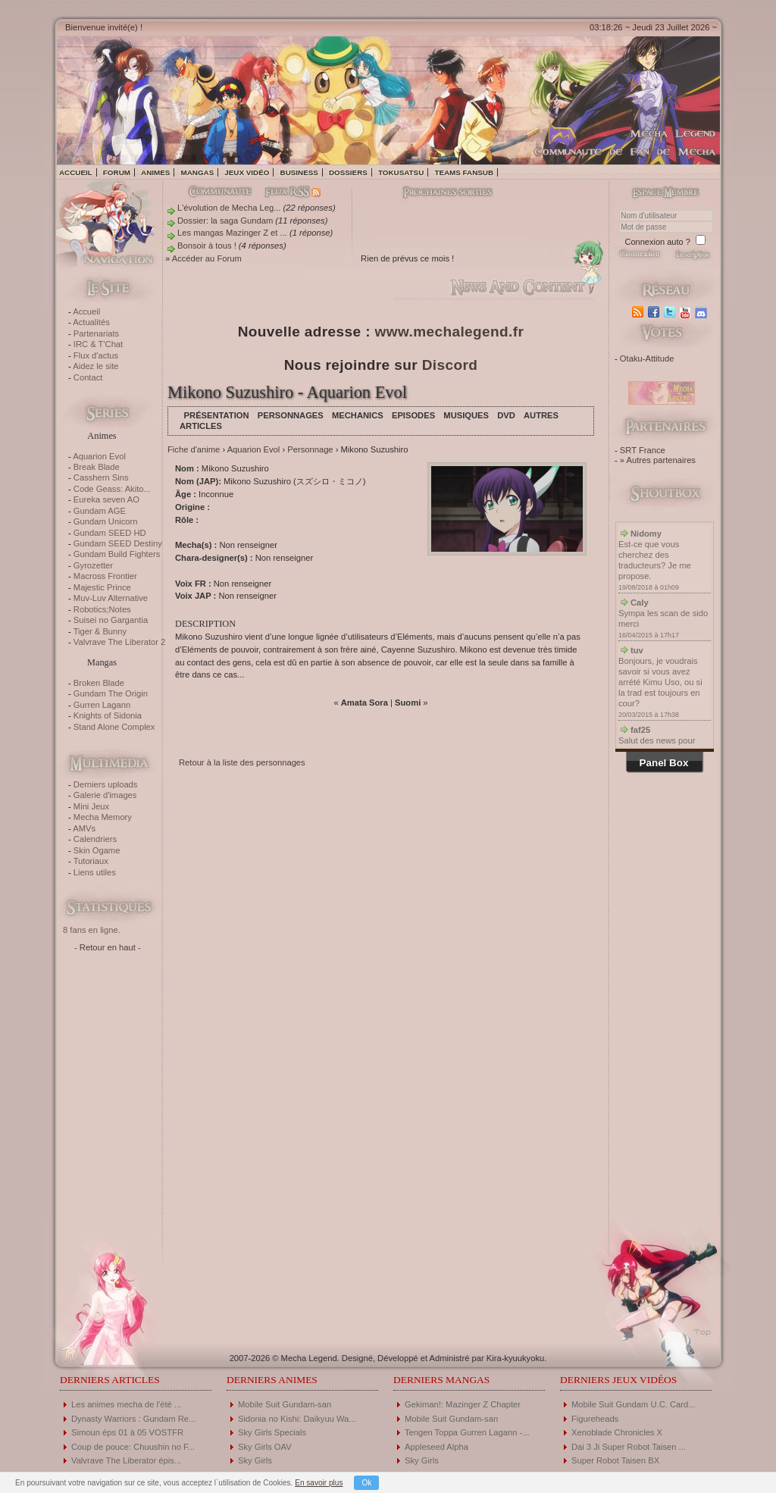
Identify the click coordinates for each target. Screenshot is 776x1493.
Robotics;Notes (102, 609)
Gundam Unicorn (106, 521)
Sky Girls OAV (265, 1446)
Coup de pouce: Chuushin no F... (133, 1446)
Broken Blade (99, 682)
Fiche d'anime (193, 449)
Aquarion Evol (99, 456)
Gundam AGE (100, 510)
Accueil (75, 172)
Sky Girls (255, 1460)
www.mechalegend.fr (449, 332)
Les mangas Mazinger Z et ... (232, 232)
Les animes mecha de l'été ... (126, 1404)
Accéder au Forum (207, 258)
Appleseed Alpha (436, 1446)
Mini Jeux (91, 806)
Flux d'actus (96, 355)
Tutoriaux (91, 860)
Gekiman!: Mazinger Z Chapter (463, 1404)
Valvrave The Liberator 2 (119, 641)
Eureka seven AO (106, 499)
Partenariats (96, 333)
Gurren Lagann (102, 704)
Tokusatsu (401, 172)
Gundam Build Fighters (117, 554)
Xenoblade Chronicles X (616, 1432)
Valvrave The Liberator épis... (126, 1460)
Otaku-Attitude (647, 358)
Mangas (197, 172)
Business (299, 172)
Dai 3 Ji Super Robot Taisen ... (628, 1446)
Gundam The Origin (111, 693)
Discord (450, 365)
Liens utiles (95, 872)
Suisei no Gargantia (111, 619)
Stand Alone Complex (114, 726)
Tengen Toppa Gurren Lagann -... (467, 1432)
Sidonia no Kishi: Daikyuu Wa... (297, 1418)
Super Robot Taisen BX (615, 1460)
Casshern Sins (101, 477)
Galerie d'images (105, 795)
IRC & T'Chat (98, 344)
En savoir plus (319, 1483)
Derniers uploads (106, 784)
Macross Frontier (105, 576)
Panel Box (664, 762)
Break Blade (97, 466)
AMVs (84, 828)
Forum (116, 172)
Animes (155, 172)
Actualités (91, 322)
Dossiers (348, 172)
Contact (88, 377)
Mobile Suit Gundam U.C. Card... (633, 1404)
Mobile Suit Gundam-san (284, 1404)
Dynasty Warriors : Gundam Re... (133, 1418)
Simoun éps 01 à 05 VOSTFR (127, 1432)
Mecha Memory (103, 817)
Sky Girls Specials (272, 1432)
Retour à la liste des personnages (242, 762)
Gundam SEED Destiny (118, 543)
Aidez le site (95, 366)
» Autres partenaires (658, 460)
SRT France (642, 450)
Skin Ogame (97, 850)
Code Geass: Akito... (112, 488)
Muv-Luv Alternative (111, 598)
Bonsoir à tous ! (206, 245)
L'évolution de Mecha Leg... (228, 207)
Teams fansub (463, 172)
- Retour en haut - (107, 947)
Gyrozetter (93, 565)
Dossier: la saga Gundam (225, 220)
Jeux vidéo (246, 172)
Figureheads (594, 1418)
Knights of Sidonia (108, 715)
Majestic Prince (102, 587)
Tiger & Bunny (100, 631)
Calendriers (95, 839)
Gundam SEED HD (110, 532)
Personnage (310, 449)
